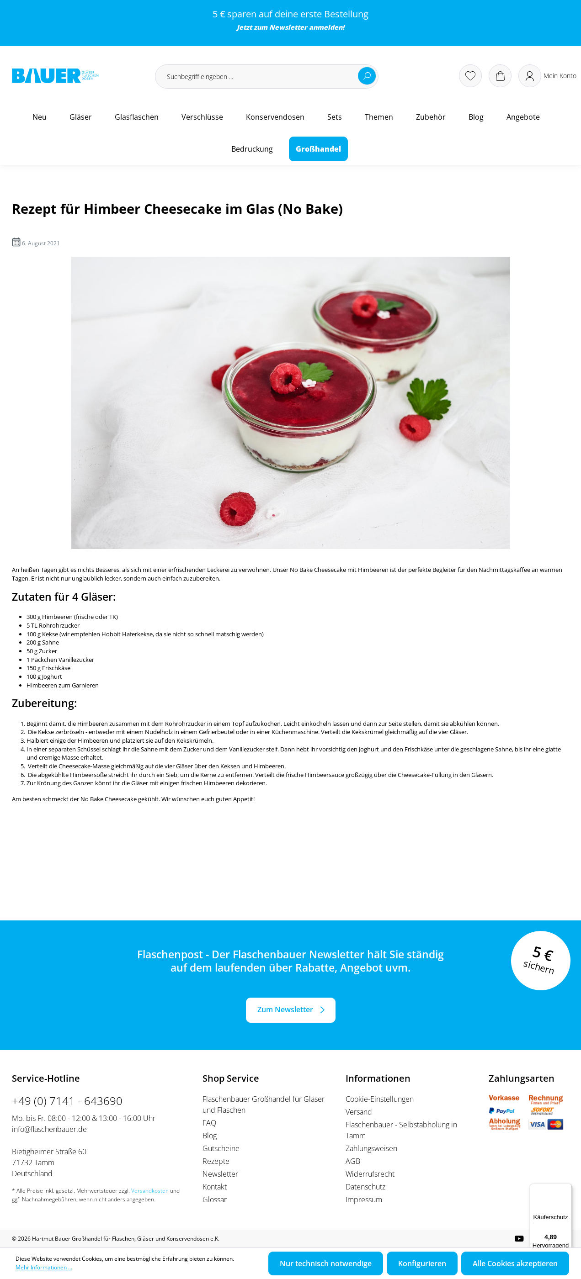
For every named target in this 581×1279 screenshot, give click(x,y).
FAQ (209, 1123)
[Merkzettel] (470, 75)
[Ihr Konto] (547, 75)
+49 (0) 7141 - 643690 (67, 1100)
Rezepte (216, 1161)
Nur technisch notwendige (326, 1263)
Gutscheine (221, 1148)
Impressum (364, 1199)
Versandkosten (150, 1190)
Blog (210, 1136)
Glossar (215, 1199)
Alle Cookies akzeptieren (515, 1263)
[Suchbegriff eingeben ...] (266, 76)
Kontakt (215, 1187)
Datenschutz (365, 1187)
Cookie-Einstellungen (380, 1099)
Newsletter (288, 27)
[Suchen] (367, 76)
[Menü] (566, 1189)
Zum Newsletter (285, 1009)
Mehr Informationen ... (44, 1267)
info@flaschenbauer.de (49, 1129)
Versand (359, 1112)
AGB (353, 1161)
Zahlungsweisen (371, 1148)
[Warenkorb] (500, 75)
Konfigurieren (422, 1263)
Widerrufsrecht (370, 1174)
